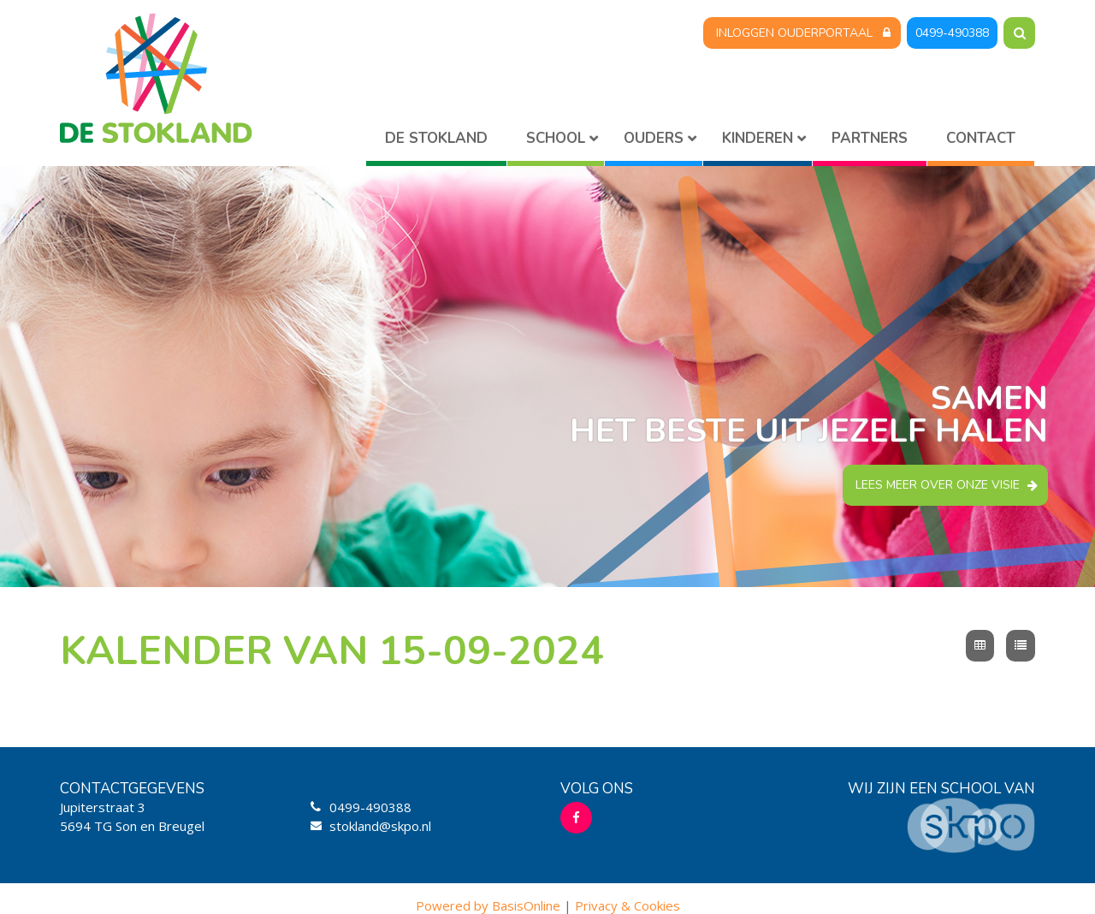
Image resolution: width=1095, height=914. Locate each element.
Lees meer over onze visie (937, 485)
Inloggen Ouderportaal (794, 33)
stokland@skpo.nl (380, 825)
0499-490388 (952, 33)
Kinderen (757, 138)
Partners (870, 138)
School (555, 138)
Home (436, 141)
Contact (980, 138)
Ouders (654, 138)
